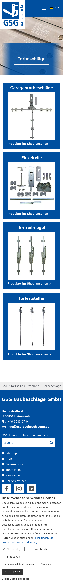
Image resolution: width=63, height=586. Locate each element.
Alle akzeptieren (12, 571)
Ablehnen (46, 564)
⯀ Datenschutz (12, 464)
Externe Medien (38, 549)
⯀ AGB (7, 459)
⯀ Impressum (11, 470)
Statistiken (12, 557)
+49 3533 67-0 (18, 421)
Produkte (33, 386)
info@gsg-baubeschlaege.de (28, 427)
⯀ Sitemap (9, 453)
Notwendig (13, 549)
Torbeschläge (52, 386)
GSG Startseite (12, 386)
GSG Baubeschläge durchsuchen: (25, 435)
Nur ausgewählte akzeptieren (19, 564)
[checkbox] (3, 549)
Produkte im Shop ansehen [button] (29, 144)
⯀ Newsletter (11, 475)
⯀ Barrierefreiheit (14, 481)
